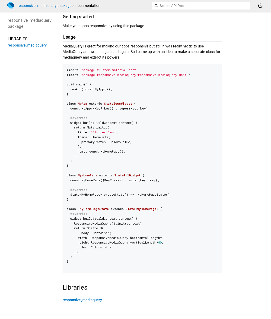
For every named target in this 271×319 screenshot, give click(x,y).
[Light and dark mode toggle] (260, 5)
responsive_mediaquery (82, 300)
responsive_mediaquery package (44, 5)
